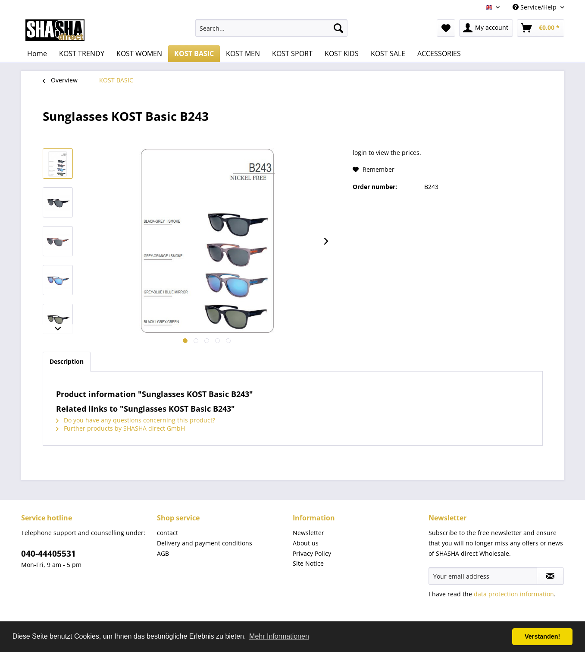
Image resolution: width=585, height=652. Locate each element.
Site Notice (308, 563)
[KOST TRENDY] (81, 53)
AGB (163, 553)
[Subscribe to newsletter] (550, 576)
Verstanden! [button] (542, 636)
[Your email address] (483, 576)
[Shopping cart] (540, 28)
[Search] (338, 28)
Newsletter (308, 533)
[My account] (486, 28)
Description (67, 361)
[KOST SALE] (388, 53)
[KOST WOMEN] (139, 53)
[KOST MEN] (243, 53)
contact (167, 533)
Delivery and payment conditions (204, 543)
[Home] (37, 53)
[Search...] (271, 28)
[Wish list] (446, 28)
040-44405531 (48, 553)
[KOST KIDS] (342, 53)
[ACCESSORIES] (439, 53)
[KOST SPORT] (292, 53)
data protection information (514, 594)
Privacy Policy (312, 553)
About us (306, 543)
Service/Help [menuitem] (535, 7)
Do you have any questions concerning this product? (135, 420)
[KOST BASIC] (194, 53)
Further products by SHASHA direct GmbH (120, 428)
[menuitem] (271, 28)
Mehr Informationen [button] (279, 636)
